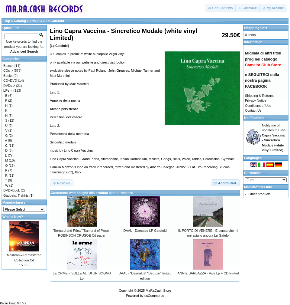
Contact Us (253, 110)
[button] (220, 8)
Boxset (8, 65)
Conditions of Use (258, 105)
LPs (33, 21)
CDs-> (8, 70)
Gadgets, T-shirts (16, 195)
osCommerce (154, 295)
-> (7, 90)
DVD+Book (11, 190)
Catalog (20, 21)
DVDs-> (9, 85)
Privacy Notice (255, 100)
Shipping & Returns (259, 95)
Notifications (254, 118)
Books (8, 75)
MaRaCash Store (158, 290)
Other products (260, 194)
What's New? (12, 216)
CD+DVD (10, 80)
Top (7, 21)
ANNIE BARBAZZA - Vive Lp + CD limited (208, 273)
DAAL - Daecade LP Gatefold (144, 230)
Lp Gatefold (55, 21)
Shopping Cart (255, 28)
